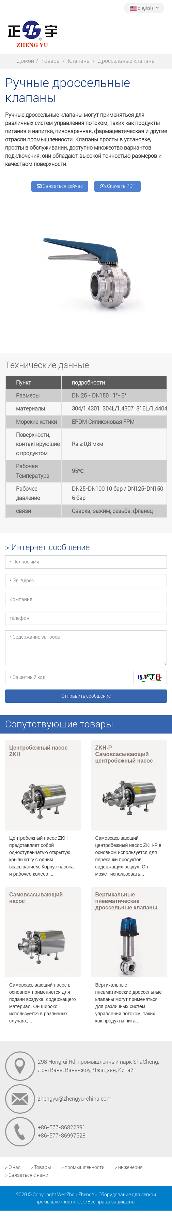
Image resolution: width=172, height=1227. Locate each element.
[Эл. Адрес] (86, 580)
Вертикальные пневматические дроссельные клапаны (126, 901)
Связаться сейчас (60, 186)
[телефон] (86, 618)
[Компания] (86, 599)
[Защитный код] (69, 677)
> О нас (12, 1167)
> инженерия (129, 1167)
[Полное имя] (86, 562)
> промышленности (83, 1167)
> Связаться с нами (26, 1175)
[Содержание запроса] (86, 647)
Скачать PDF (117, 186)
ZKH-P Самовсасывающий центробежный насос (124, 754)
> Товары (41, 1167)
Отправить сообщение (86, 696)
